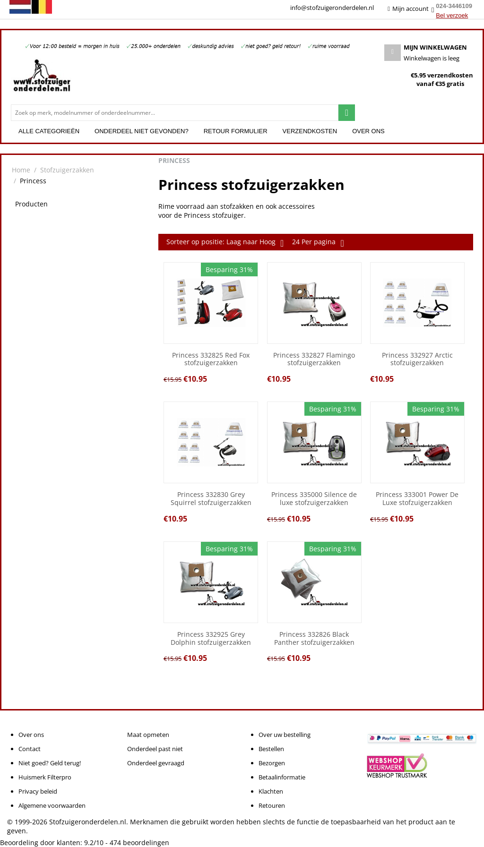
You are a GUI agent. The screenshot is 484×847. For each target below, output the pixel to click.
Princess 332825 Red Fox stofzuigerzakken (211, 359)
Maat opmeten (148, 734)
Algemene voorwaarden (52, 805)
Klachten (271, 791)
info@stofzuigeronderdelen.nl (332, 7)
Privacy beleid (37, 791)
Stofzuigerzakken (67, 169)
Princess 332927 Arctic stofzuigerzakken (417, 359)
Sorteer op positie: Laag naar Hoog (225, 242)
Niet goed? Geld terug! (49, 763)
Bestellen (271, 748)
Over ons (368, 131)
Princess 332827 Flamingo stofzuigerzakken (314, 359)
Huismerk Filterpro (44, 777)
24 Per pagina (318, 242)
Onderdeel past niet (155, 748)
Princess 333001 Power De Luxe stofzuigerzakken (417, 499)
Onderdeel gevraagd (155, 763)
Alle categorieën (48, 131)
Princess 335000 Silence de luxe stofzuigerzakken (314, 499)
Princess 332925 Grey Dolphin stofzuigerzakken (211, 639)
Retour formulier (236, 131)
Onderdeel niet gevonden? (142, 131)
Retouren (272, 805)
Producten (31, 203)
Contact (29, 748)
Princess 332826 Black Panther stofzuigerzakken (314, 639)
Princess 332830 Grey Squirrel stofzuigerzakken (211, 499)
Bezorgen (272, 763)
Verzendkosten (310, 131)
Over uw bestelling (285, 734)
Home (21, 169)
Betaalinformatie (282, 777)
